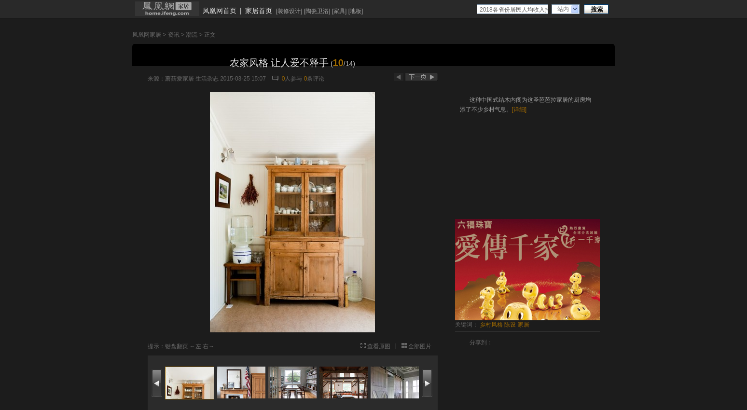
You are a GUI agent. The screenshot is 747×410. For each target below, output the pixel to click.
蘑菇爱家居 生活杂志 (192, 78)
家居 (523, 324)
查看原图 (378, 346)
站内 (563, 9)
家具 (339, 11)
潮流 (191, 34)
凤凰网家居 (146, 34)
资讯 (174, 34)
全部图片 (419, 346)
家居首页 (258, 10)
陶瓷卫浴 (317, 11)
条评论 (314, 78)
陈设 (510, 324)
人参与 (292, 78)
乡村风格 (491, 324)
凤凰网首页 (219, 10)
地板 (355, 11)
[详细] (519, 109)
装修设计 (289, 11)
